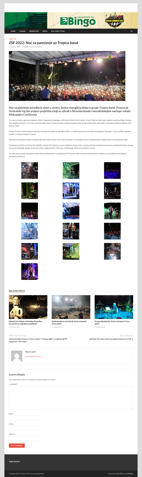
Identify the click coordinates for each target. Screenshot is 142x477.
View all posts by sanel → (34, 356)
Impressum (34, 31)
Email (11, 424)
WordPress (120, 474)
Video (44, 31)
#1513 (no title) (58, 31)
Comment (13, 384)
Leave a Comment (36, 47)
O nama (22, 31)
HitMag (130, 474)
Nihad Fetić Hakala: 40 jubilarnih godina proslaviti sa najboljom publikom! (25, 322)
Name (11, 414)
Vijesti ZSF (12, 39)
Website (12, 434)
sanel (26, 47)
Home (13, 31)
